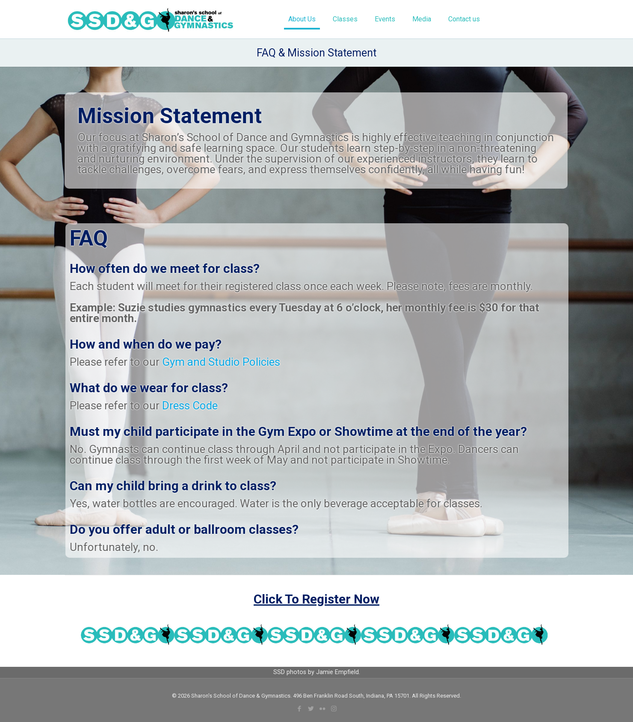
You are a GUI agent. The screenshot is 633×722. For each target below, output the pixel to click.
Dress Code (194, 405)
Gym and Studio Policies (226, 361)
